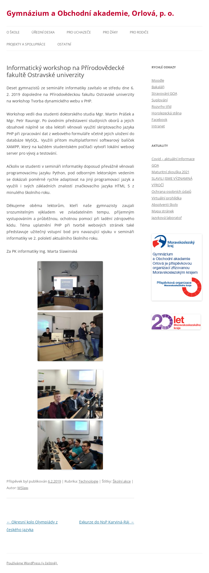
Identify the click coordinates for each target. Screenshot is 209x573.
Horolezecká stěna (167, 113)
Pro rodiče (139, 32)
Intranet (158, 126)
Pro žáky (110, 32)
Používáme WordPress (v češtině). (32, 563)
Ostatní (64, 44)
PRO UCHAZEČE (79, 32)
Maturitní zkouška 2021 (170, 171)
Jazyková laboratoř (167, 217)
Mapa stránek (163, 211)
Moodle (158, 80)
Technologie (88, 481)
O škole (13, 32)
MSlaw (22, 487)
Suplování (160, 99)
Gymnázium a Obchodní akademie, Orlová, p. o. (90, 13)
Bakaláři (158, 86)
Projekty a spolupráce (26, 44)
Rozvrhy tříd (161, 106)
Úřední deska (43, 32)
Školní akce (122, 481)
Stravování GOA (164, 93)
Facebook (159, 119)
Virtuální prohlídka (167, 198)
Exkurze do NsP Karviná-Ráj (106, 522)
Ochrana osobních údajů (171, 191)
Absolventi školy (165, 204)
